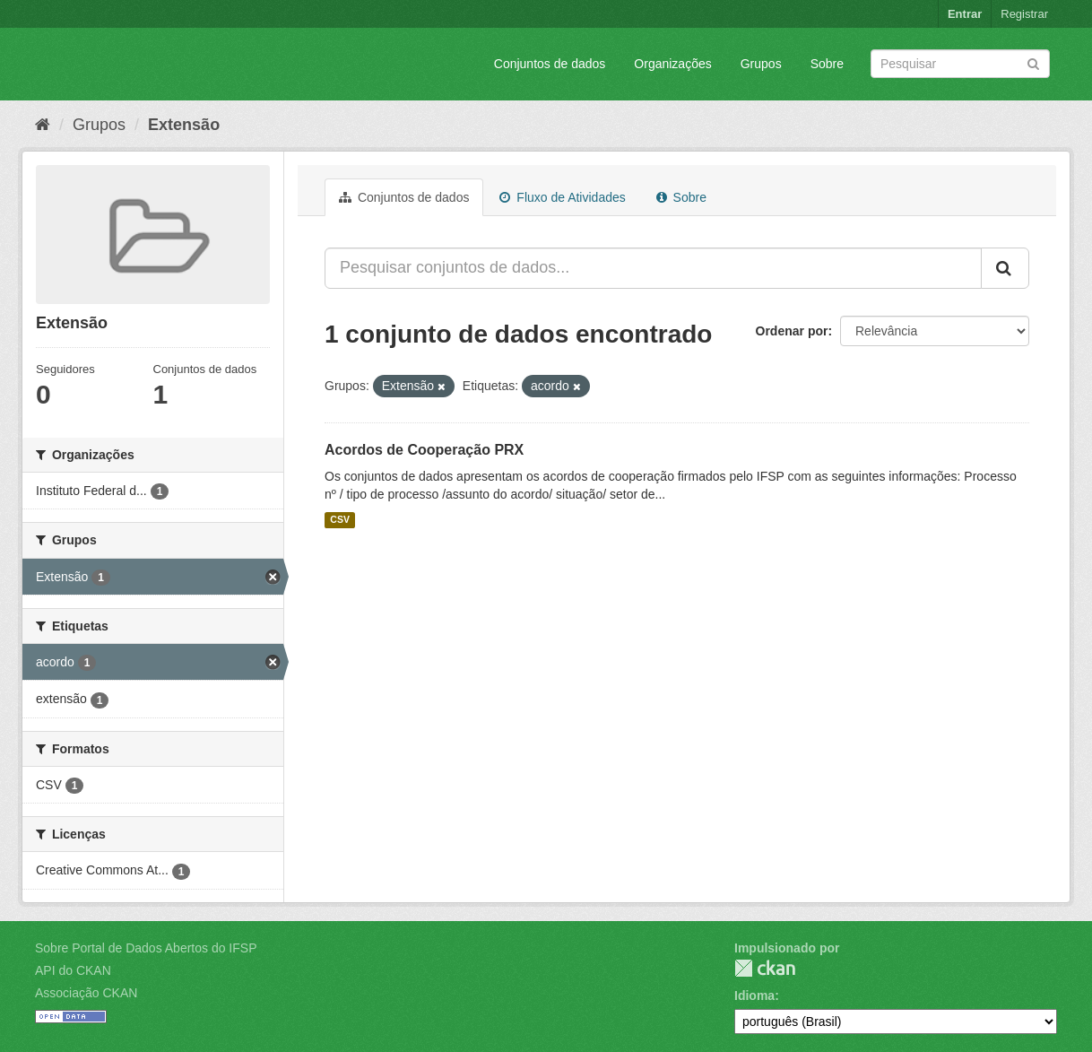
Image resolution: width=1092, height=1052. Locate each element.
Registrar (1024, 14)
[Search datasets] (960, 63)
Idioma (754, 995)
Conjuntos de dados (550, 64)
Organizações (672, 64)
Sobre (827, 64)
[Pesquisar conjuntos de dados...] (653, 268)
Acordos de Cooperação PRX (424, 449)
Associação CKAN (86, 993)
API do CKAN (73, 970)
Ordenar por (792, 331)
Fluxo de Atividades (562, 197)
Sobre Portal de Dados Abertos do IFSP (145, 948)
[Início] (42, 125)
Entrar (965, 14)
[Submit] (1033, 62)
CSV (340, 520)
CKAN (764, 968)
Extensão (184, 125)
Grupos (761, 64)
